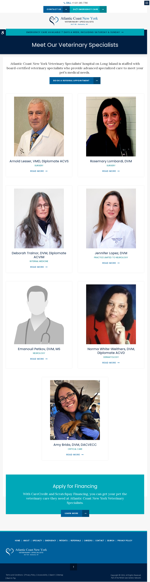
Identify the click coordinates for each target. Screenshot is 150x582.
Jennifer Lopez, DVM (111, 255)
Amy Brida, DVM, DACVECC (75, 447)
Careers (88, 541)
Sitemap (60, 575)
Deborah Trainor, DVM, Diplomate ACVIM (39, 257)
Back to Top (11, 578)
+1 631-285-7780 (80, 3)
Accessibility (43, 575)
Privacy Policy (124, 541)
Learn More (71, 513)
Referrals (76, 541)
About (26, 541)
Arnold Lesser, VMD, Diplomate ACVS (39, 163)
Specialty (37, 541)
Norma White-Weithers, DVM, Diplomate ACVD (111, 353)
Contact (99, 541)
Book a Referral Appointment (71, 81)
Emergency (50, 541)
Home (17, 541)
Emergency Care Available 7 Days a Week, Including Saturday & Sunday (73, 32)
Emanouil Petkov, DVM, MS (39, 351)
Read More (37, 171)
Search (110, 541)
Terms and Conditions (14, 575)
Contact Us (51, 9)
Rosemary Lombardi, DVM (111, 163)
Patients (63, 541)
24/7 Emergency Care (86, 9)
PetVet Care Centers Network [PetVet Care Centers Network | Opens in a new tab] (130, 578)
